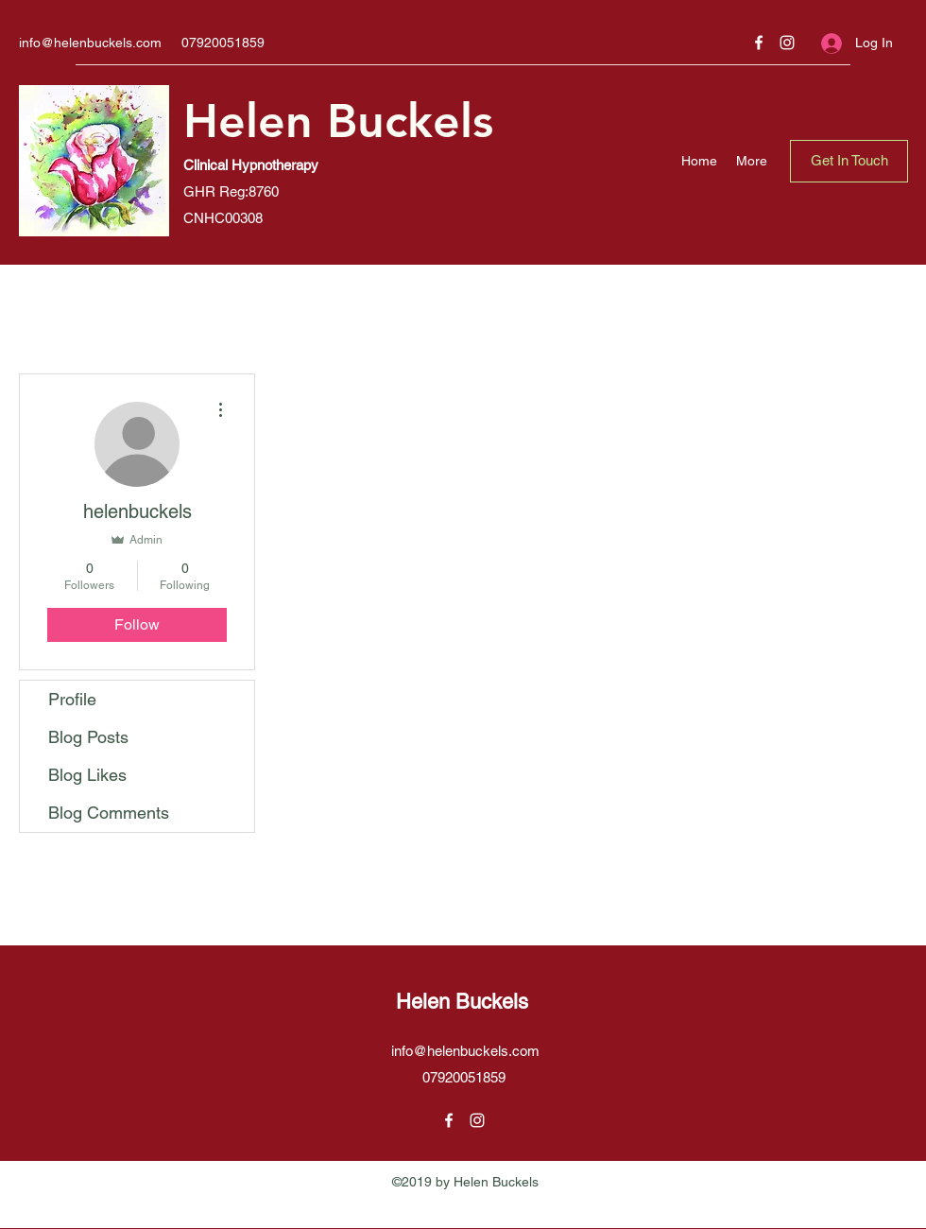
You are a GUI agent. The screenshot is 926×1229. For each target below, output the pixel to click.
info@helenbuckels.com (90, 42)
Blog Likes (87, 775)
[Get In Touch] (849, 161)
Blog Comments (108, 812)
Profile (72, 699)
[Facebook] (758, 42)
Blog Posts (88, 737)
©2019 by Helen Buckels (465, 1181)
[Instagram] (787, 42)
